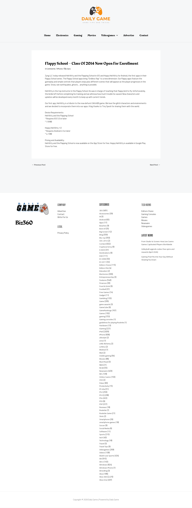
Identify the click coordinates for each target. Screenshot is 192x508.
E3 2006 (102, 259)
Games (102, 314)
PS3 (101, 395)
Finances (103, 283)
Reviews (102, 407)
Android (102, 220)
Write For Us (62, 217)
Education (103, 271)
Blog (101, 235)
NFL (100, 374)
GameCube (104, 307)
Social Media (104, 429)
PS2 (101, 392)
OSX (101, 380)
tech (101, 438)
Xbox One (103, 480)
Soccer (102, 426)
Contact (60, 214)
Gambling (103, 298)
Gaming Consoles (148, 214)
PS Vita (102, 389)
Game (101, 301)
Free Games (104, 292)
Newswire (103, 371)
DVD (101, 256)
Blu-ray (102, 238)
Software (103, 432)
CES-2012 (103, 241)
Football (102, 289)
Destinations (105, 253)
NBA (101, 365)
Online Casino (105, 377)
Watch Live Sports (107, 456)
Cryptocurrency (105, 247)
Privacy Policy (63, 233)
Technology (104, 441)
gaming (102, 317)
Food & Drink (104, 286)
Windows (103, 465)
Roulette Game (106, 413)
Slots (101, 416)
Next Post (154, 165)
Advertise (61, 211)
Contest (102, 244)
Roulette (103, 410)
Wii (100, 459)
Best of (102, 229)
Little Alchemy (105, 344)
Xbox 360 (103, 477)
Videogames (104, 450)
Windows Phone (106, 468)
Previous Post (39, 165)
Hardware (103, 326)
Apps (101, 223)
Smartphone (104, 420)
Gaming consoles (106, 320)
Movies (102, 359)
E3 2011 (102, 262)
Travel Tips (104, 447)
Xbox (101, 474)
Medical (102, 350)
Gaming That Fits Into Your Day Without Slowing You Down (158, 258)
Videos (102, 453)
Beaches (103, 226)
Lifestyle (103, 338)
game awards (105, 305)
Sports (102, 435)
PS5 (101, 401)
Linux (101, 341)
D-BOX (102, 250)
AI (100, 217)
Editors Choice (105, 265)
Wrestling (103, 471)
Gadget (102, 295)
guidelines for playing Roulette (112, 323)
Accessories (104, 214)
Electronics (104, 274)
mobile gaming (105, 356)
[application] (116, 35)
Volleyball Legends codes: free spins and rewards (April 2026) (158, 250)
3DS (101, 211)
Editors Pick (104, 268)
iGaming (102, 329)
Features (103, 280)
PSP (101, 404)
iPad (101, 332)
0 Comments (50, 69)
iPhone (61, 69)
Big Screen (103, 232)
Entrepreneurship (106, 277)
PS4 (101, 398)
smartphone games (107, 422)
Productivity (104, 386)
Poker (101, 383)
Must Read (104, 362)
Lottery (102, 347)
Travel (102, 444)
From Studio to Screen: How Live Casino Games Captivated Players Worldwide (158, 243)
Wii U (101, 462)
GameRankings (105, 311)
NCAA (101, 368)
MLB (101, 353)
